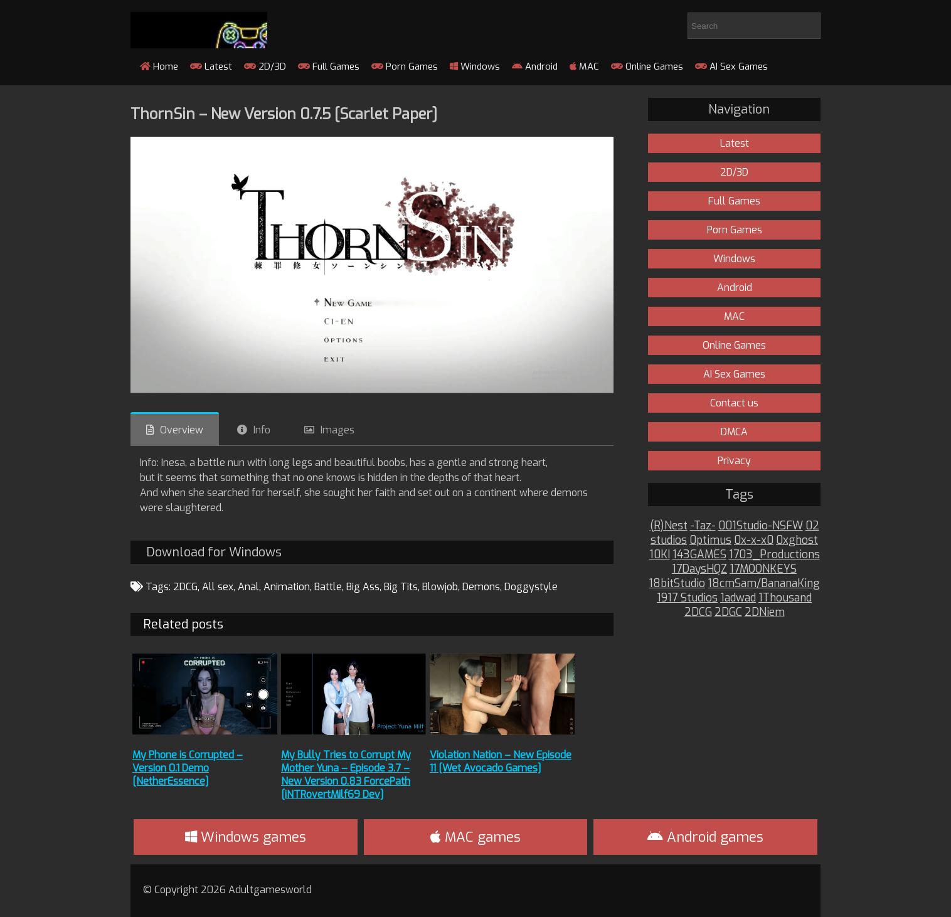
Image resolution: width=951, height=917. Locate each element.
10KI (659, 555)
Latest (211, 66)
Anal (248, 586)
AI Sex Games (731, 66)
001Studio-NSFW (760, 526)
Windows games (245, 837)
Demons (481, 586)
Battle (328, 586)
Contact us (734, 403)
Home (159, 66)
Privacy (734, 460)
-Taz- (703, 526)
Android (535, 66)
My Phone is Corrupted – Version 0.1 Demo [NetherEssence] (187, 768)
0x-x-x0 (753, 540)
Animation (286, 586)
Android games (705, 837)
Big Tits (401, 586)
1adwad (738, 598)
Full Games (328, 66)
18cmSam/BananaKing (764, 583)
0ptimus (710, 540)
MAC (584, 66)
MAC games (475, 837)
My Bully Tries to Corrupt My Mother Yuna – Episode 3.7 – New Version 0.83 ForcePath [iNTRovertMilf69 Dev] (346, 774)
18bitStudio (677, 583)
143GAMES (699, 555)
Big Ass (363, 586)
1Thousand (785, 598)
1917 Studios (687, 598)
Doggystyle (531, 586)
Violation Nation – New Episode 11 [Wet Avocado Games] (500, 761)
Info (261, 430)
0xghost (797, 540)
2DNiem (765, 612)
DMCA (734, 431)
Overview (181, 430)
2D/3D (265, 66)
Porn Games (404, 66)
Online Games (647, 66)
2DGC (728, 612)
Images (337, 430)
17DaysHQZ (699, 569)
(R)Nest (669, 526)
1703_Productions (774, 555)
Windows (475, 66)
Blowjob (440, 586)
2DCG (185, 586)
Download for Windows (214, 552)
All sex (217, 586)
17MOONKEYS (763, 569)
